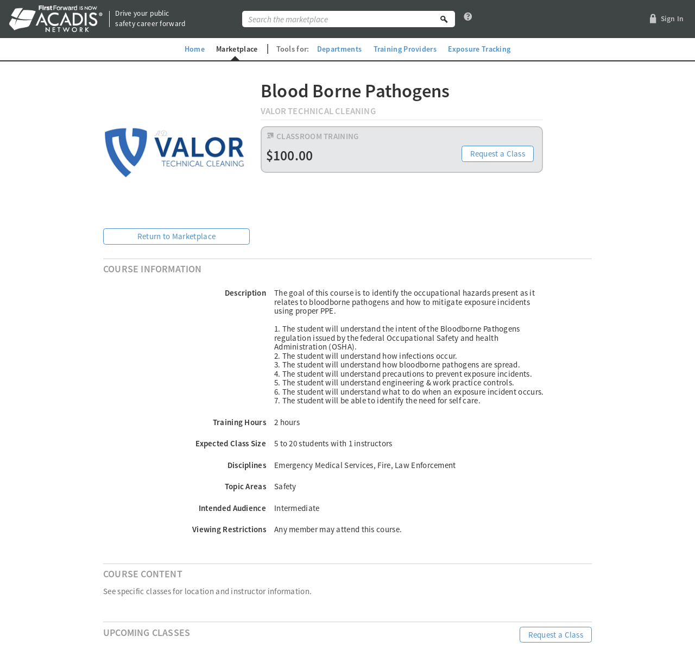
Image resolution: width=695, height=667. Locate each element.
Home (194, 49)
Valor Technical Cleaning (318, 111)
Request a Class (498, 154)
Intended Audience (232, 508)
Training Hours (239, 422)
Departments (339, 49)
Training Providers (405, 49)
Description (245, 293)
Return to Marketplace (176, 236)
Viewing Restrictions (229, 529)
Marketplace (237, 49)
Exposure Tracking (479, 49)
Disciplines (247, 465)
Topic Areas (245, 486)
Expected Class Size (230, 443)
